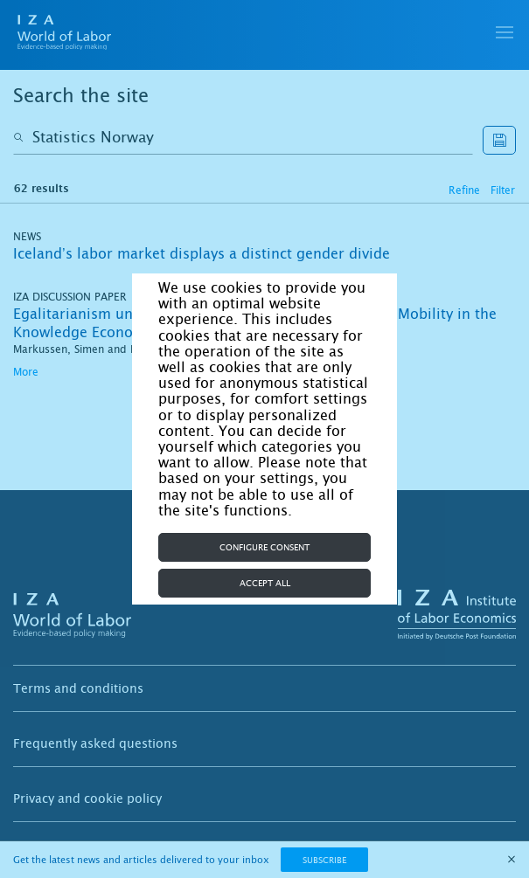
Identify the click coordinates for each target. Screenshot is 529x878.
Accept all (265, 583)
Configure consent (264, 547)
